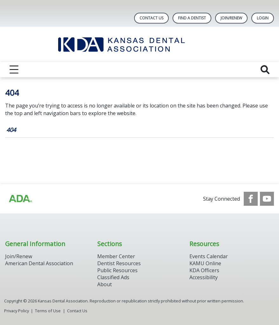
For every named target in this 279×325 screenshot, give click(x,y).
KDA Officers (204, 270)
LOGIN (263, 18)
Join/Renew (231, 18)
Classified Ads (113, 277)
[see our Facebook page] (251, 199)
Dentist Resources (119, 263)
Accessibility (203, 277)
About (104, 284)
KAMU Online (205, 263)
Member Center (116, 256)
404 (11, 130)
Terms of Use (48, 311)
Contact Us (151, 18)
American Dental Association (39, 263)
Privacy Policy (16, 311)
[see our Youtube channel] (267, 199)
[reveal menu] (14, 69)
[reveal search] (265, 69)
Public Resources (117, 270)
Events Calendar (208, 256)
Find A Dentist (192, 18)
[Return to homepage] (140, 44)
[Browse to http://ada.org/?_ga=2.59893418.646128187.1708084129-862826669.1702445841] (20, 198)
